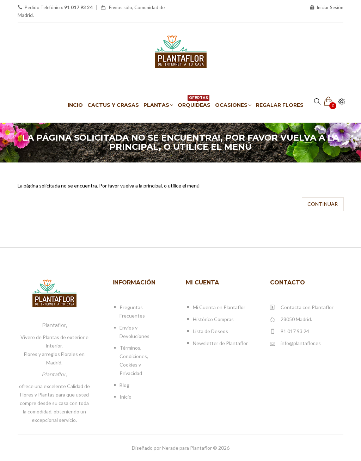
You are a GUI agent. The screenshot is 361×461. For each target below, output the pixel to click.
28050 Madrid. (291, 319)
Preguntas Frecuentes (132, 311)
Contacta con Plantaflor (302, 307)
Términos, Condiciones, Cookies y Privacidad (134, 360)
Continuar (322, 204)
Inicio (125, 397)
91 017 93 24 (289, 331)
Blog (124, 385)
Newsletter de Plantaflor (220, 343)
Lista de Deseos (210, 331)
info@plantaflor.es (295, 343)
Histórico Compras (213, 319)
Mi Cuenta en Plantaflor (219, 307)
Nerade (170, 448)
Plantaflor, (54, 325)
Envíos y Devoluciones (134, 332)
